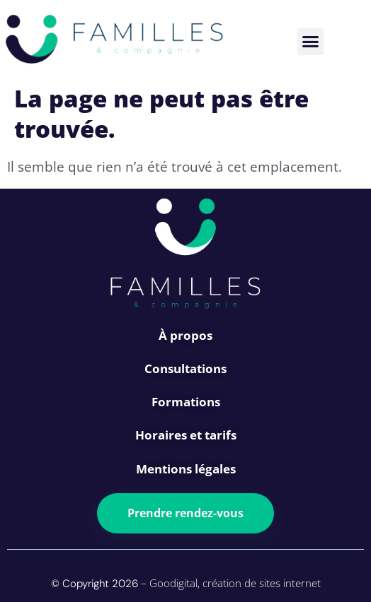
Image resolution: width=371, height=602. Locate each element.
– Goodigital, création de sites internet (229, 583)
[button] (310, 41)
